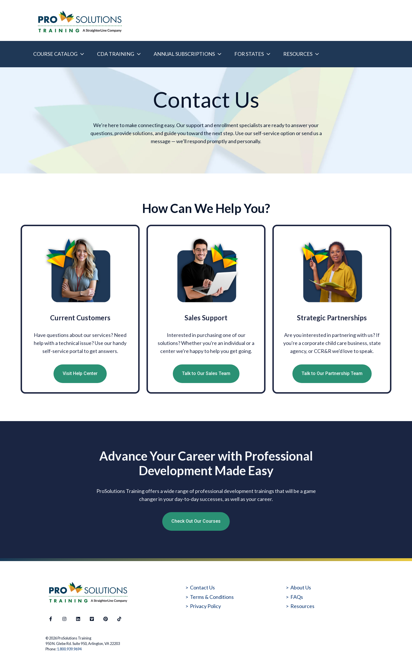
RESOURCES (297, 54)
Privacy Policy (205, 606)
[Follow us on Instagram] (64, 619)
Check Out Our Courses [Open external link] (196, 521)
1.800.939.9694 (69, 649)
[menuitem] (57, 54)
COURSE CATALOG (55, 54)
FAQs (296, 597)
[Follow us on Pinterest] (105, 619)
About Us (300, 587)
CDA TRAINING (115, 54)
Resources (302, 606)
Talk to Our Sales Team (206, 373)
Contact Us (202, 587)
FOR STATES (249, 54)
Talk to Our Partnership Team (332, 373)
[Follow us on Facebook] (50, 619)
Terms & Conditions (212, 597)
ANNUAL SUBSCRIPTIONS (184, 54)
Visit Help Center (80, 373)
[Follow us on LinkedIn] (78, 619)
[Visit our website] (92, 619)
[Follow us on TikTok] (119, 619)
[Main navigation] (209, 54)
